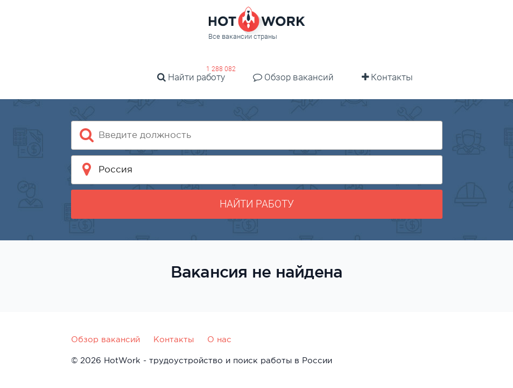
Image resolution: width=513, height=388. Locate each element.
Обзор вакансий (293, 77)
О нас (219, 339)
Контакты (387, 77)
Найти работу (191, 77)
